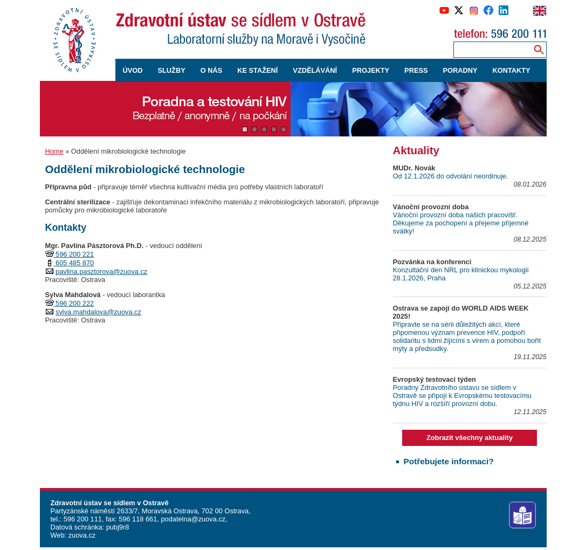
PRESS (416, 70)
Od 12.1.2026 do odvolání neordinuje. (450, 176)
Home (54, 151)
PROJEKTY (370, 70)
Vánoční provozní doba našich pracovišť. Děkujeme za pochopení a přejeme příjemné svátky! (461, 223)
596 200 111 (81, 519)
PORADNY (460, 70)
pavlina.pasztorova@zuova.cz (101, 271)
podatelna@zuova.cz (193, 519)
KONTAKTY (511, 70)
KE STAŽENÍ (257, 70)
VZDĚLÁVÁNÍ (315, 70)
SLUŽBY (171, 70)
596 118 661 (137, 519)
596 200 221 (74, 254)
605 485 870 (74, 263)
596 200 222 (74, 303)
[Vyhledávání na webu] (539, 49)
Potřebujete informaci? (449, 461)
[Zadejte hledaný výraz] (491, 49)
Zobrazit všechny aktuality (469, 438)
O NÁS (212, 70)
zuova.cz (82, 535)
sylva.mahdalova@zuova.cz (98, 312)
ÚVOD (133, 70)
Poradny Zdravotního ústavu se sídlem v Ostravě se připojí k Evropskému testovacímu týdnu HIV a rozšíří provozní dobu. (462, 395)
